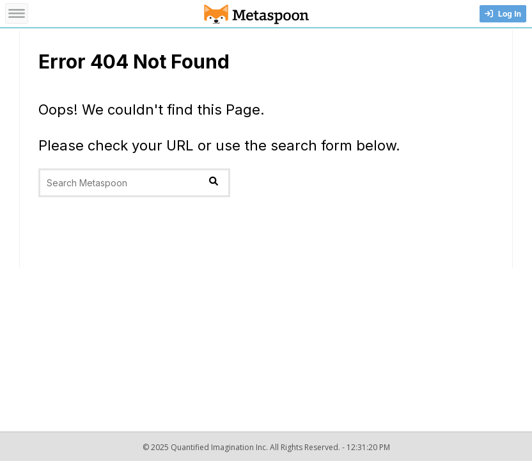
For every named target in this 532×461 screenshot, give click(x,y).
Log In (503, 14)
